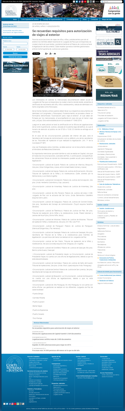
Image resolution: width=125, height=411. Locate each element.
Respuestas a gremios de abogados (38, 358)
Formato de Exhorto (34, 392)
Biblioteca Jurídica (103, 200)
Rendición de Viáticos (106, 281)
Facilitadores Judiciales (35, 382)
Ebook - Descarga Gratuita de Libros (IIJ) (38, 377)
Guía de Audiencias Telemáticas (109, 184)
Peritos (100, 252)
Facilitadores (102, 239)
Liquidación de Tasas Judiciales (37, 398)
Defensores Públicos (104, 231)
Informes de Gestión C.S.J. (60, 380)
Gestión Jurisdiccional (106, 208)
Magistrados (102, 228)
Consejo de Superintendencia (52, 19)
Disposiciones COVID (104, 136)
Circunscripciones (72, 19)
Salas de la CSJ (102, 110)
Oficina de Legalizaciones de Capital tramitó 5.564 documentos (56, 333)
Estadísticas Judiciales (105, 189)
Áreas (85, 19)
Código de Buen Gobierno (60, 369)
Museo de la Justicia (104, 187)
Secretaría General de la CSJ (107, 107)
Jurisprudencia (102, 146)
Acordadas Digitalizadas (105, 152)
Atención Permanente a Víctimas (37, 373)
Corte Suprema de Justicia (30, 19)
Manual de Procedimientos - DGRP (109, 171)
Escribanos (101, 242)
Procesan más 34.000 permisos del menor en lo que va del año (56, 350)
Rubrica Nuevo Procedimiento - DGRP (110, 164)
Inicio (97, 1)
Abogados (101, 234)
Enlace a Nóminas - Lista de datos (108, 226)
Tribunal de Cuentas (104, 113)
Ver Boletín (16, 71)
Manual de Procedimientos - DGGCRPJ (107, 180)
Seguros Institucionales (105, 283)
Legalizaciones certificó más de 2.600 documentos (51, 339)
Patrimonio (56, 376)
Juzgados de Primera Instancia (108, 118)
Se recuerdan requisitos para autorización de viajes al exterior (13, 31)
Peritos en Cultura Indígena (106, 255)
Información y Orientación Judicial (38, 360)
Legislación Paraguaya (105, 149)
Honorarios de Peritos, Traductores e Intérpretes (107, 259)
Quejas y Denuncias (34, 362)
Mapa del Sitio (107, 19)
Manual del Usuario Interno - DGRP (109, 174)
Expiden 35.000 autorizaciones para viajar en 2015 (51, 345)
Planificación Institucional (108, 162)
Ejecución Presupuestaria (60, 373)
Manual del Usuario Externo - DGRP (109, 177)
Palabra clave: (7, 41)
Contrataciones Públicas (59, 374)
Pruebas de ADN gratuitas (35, 383)
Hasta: (18, 47)
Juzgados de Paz (103, 121)
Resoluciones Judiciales (107, 144)
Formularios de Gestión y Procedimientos (106, 212)
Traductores (101, 250)
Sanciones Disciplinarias (35, 364)
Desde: (5, 47)
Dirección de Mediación (35, 380)
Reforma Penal (102, 192)
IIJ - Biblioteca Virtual (106, 129)
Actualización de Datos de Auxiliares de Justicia (109, 140)
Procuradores (102, 236)
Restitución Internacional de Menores (39, 394)
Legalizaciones (33, 402)
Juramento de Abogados (35, 367)
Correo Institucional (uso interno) (110, 275)
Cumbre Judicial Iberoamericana (108, 198)
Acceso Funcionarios (104, 278)
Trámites (31, 400)
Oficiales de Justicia (104, 247)
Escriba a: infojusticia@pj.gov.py (86, 378)
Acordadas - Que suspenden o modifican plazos (107, 158)
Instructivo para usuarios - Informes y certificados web (110, 168)
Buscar (15, 53)
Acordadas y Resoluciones (106, 154)
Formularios (32, 396)
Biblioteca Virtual (106, 366)
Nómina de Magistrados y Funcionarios (60, 366)
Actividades (56, 358)
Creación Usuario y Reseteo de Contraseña (107, 217)
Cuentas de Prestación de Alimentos (38, 385)
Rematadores (102, 244)
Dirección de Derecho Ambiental (108, 195)
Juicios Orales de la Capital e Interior (62, 360)
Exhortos (31, 391)
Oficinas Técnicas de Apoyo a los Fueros (110, 133)
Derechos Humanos (34, 375)
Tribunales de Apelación (105, 115)
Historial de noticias (15, 57)
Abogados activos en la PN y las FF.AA (108, 266)
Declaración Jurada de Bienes (61, 371)
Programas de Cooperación (60, 378)
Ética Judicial (32, 366)
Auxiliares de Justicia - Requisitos (108, 262)
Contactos (94, 19)
